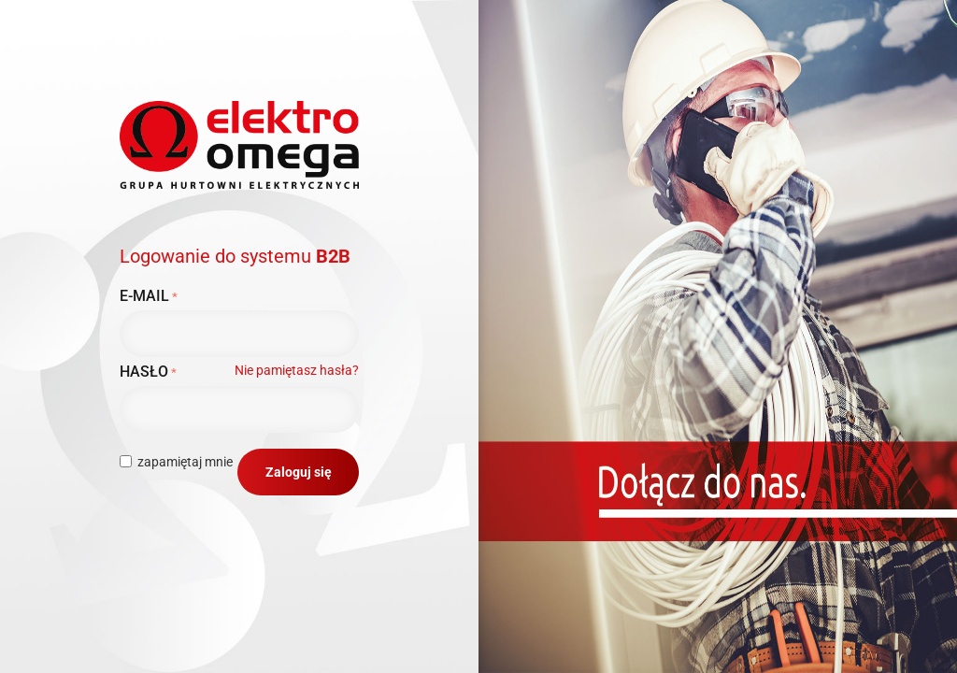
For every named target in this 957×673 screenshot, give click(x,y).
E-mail (144, 296)
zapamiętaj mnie (176, 461)
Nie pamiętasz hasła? (297, 370)
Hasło (144, 371)
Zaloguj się (298, 472)
